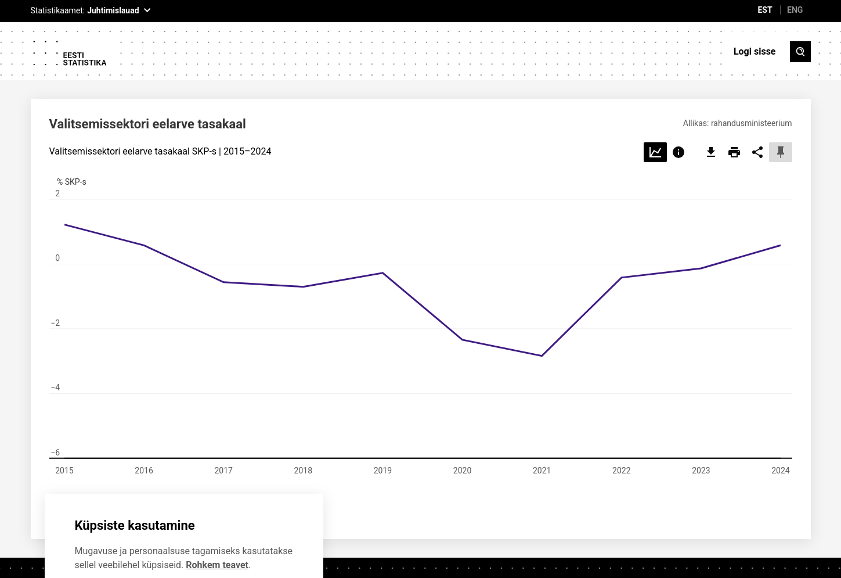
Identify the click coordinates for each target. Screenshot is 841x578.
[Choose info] (678, 96)
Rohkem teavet (217, 508)
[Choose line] (655, 96)
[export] (711, 96)
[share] (757, 96)
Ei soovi (113, 542)
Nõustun (204, 542)
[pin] (780, 96)
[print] (734, 96)
